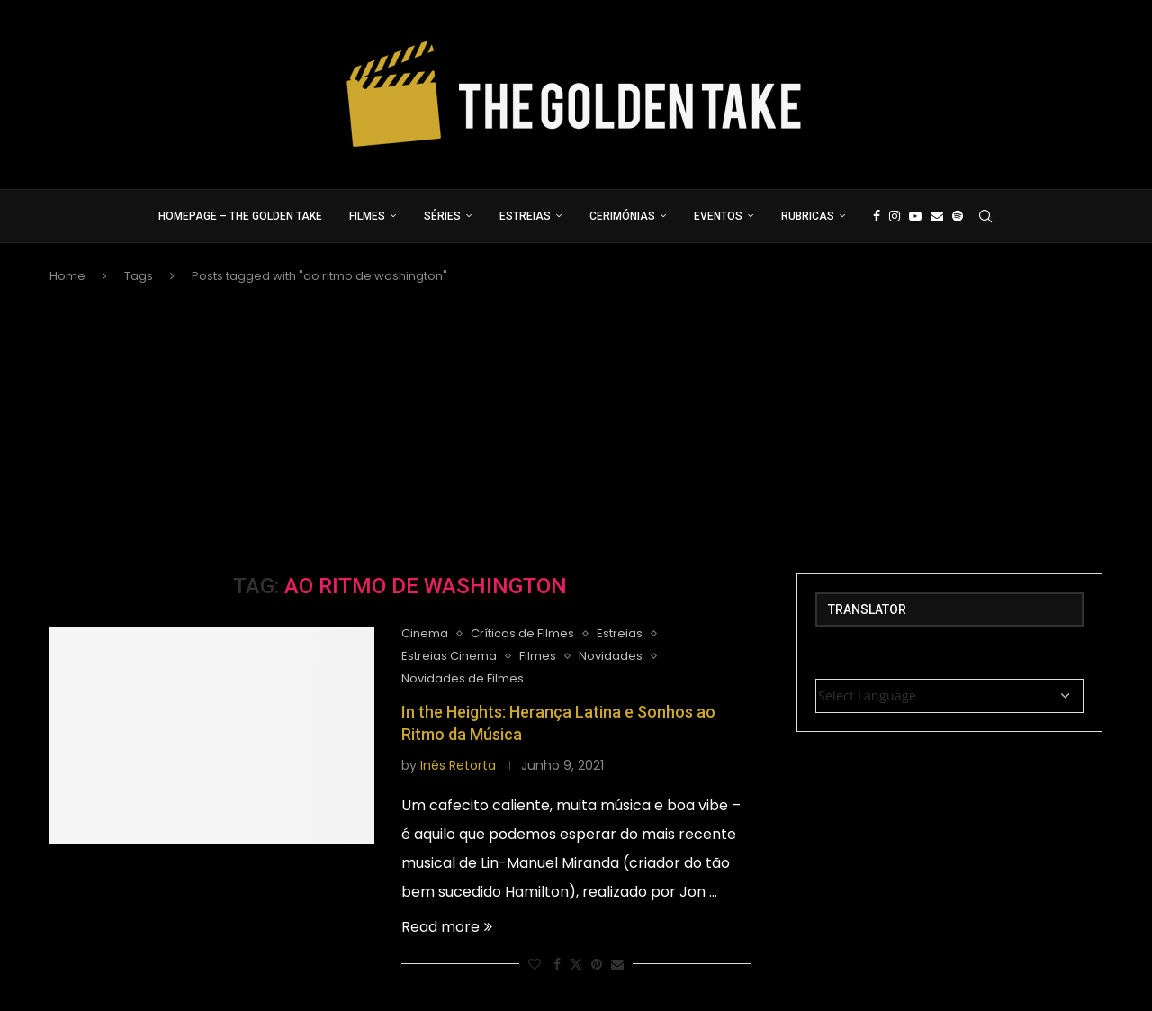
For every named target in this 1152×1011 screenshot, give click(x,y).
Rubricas (807, 216)
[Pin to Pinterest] (596, 964)
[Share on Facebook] (557, 964)
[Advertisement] (576, 429)
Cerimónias (622, 216)
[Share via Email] (617, 964)
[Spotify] (957, 216)
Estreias (525, 216)
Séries (442, 216)
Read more (446, 926)
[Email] (937, 216)
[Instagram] (894, 216)
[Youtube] (915, 216)
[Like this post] (534, 964)
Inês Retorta (458, 765)
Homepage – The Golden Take (240, 216)
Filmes (367, 216)
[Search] (985, 216)
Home (68, 275)
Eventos (718, 216)
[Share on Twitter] (576, 964)
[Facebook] (876, 216)
